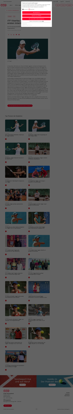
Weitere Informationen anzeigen (36, 21)
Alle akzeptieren (36, 12)
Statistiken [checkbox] (32, 9)
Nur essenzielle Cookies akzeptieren (36, 18)
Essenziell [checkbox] (26, 9)
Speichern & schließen (36, 15)
